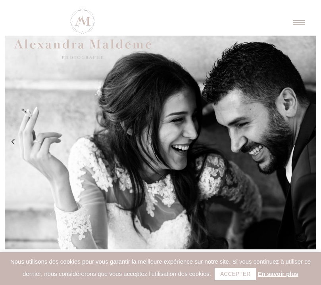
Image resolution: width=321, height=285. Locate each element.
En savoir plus (278, 273)
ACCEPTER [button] (235, 274)
